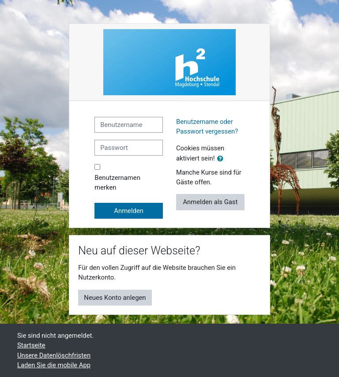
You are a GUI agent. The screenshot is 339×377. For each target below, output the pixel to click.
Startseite (31, 345)
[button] (222, 158)
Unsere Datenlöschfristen (53, 355)
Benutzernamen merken (117, 182)
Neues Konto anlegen (115, 298)
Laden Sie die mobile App (53, 365)
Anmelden (128, 211)
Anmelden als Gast (210, 202)
